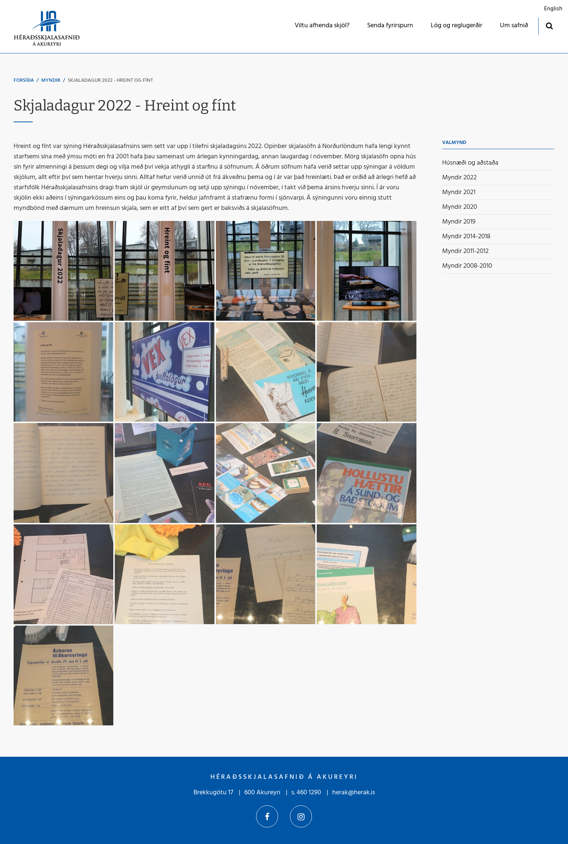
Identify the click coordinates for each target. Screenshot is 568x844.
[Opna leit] (549, 25)
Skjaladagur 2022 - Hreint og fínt (110, 80)
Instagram (301, 816)
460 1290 (309, 792)
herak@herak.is (353, 792)
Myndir (50, 80)
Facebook (267, 816)
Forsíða (24, 80)
